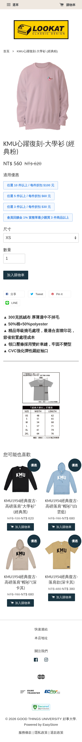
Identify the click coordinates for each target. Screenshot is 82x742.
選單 (13, 4)
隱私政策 (41, 732)
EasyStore (50, 724)
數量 (7, 250)
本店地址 (41, 638)
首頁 (6, 51)
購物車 (67, 4)
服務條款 (25, 732)
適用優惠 (11, 175)
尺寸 (7, 229)
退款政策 (56, 732)
